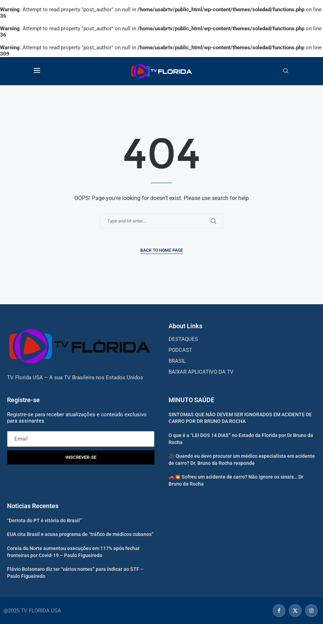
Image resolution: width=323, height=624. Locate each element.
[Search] (285, 71)
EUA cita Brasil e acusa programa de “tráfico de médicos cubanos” (80, 534)
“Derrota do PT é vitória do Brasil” (44, 520)
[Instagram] (310, 610)
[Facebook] (279, 610)
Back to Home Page (161, 250)
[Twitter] (295, 610)
